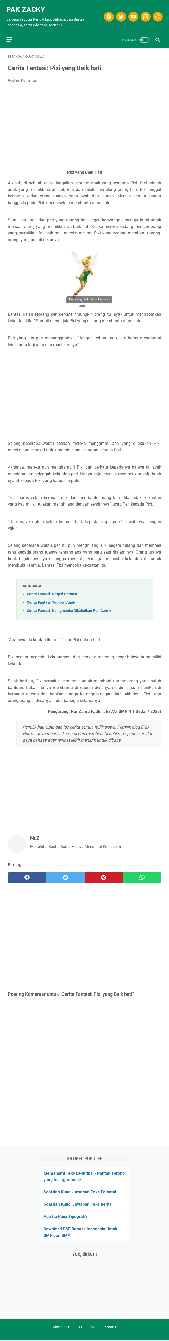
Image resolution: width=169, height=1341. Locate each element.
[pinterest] (104, 874)
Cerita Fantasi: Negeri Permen (52, 590)
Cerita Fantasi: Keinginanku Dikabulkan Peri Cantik (69, 607)
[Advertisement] (84, 122)
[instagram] (143, 13)
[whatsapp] (155, 13)
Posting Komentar (22, 77)
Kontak (110, 1328)
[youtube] (131, 13)
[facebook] (106, 13)
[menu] (11, 34)
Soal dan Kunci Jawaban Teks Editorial (79, 1191)
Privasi (93, 1328)
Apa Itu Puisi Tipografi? (65, 1215)
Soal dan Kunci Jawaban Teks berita (77, 1203)
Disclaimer (61, 1328)
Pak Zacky (27, 6)
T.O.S (79, 1328)
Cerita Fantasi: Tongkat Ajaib (51, 599)
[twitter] (118, 13)
